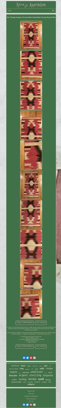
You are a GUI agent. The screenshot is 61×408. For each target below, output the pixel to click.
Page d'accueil (31, 391)
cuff (49, 382)
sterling (22, 379)
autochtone (15, 366)
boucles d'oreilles (16, 382)
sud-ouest (26, 372)
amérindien (44, 382)
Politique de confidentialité (31, 396)
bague (23, 365)
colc (32, 369)
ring (22, 368)
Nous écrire (31, 393)
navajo (32, 379)
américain (37, 371)
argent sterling (30, 375)
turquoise (48, 375)
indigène (31, 384)
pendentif (37, 382)
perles (36, 369)
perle (45, 372)
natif (41, 379)
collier (14, 379)
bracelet (13, 375)
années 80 (34, 366)
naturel (40, 366)
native (20, 372)
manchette (27, 369)
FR (32, 401)
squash (50, 372)
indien (29, 366)
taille (42, 368)
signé (46, 366)
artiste (24, 382)
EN (30, 401)
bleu (50, 366)
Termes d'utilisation (31, 398)
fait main (30, 382)
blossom (48, 380)
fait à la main (13, 369)
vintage (49, 368)
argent (13, 371)
